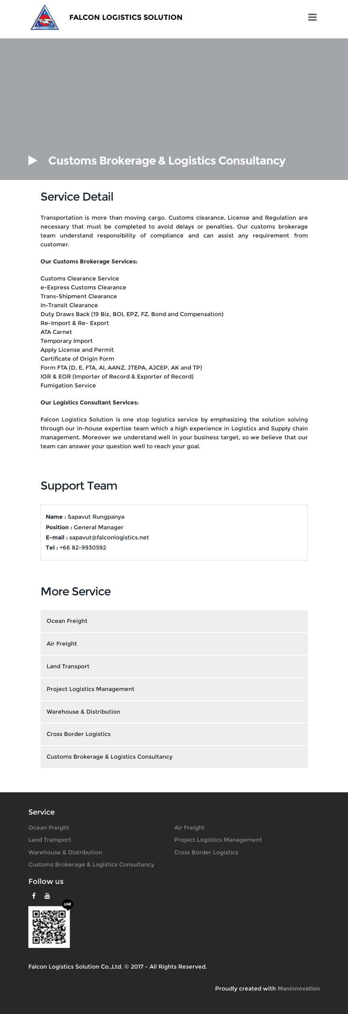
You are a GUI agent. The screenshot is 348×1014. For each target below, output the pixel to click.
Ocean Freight (48, 827)
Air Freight (189, 827)
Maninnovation (299, 988)
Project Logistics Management (218, 839)
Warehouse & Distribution (65, 852)
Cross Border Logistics (206, 852)
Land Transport (49, 839)
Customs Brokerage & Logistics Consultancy (91, 864)
